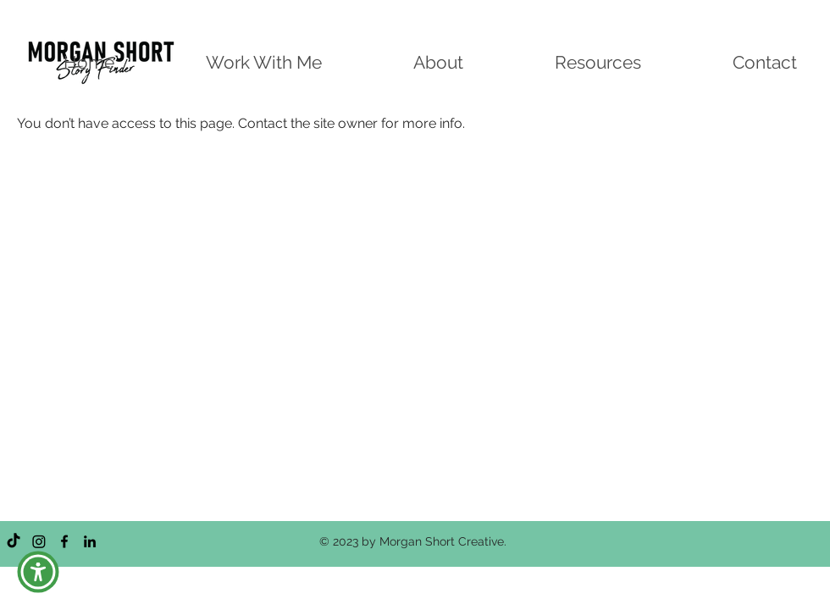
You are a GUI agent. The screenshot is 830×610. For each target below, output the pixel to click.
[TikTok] (13, 541)
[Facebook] (64, 541)
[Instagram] (38, 541)
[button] (38, 572)
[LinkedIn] (89, 541)
